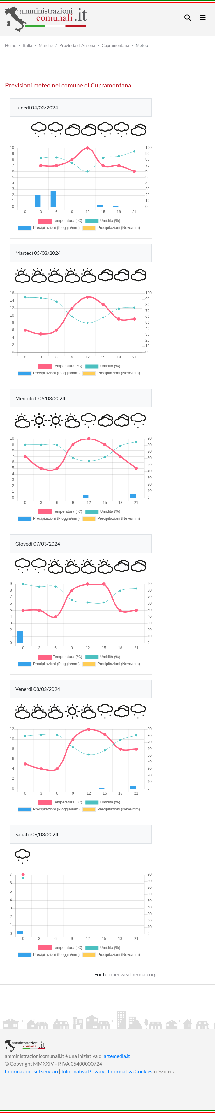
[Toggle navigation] (187, 18)
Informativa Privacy (82, 1071)
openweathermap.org (132, 974)
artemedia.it (117, 1056)
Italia (27, 45)
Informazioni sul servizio (31, 1071)
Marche (46, 45)
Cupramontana (115, 45)
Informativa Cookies (130, 1071)
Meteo (142, 45)
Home (10, 45)
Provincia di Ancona (77, 45)
